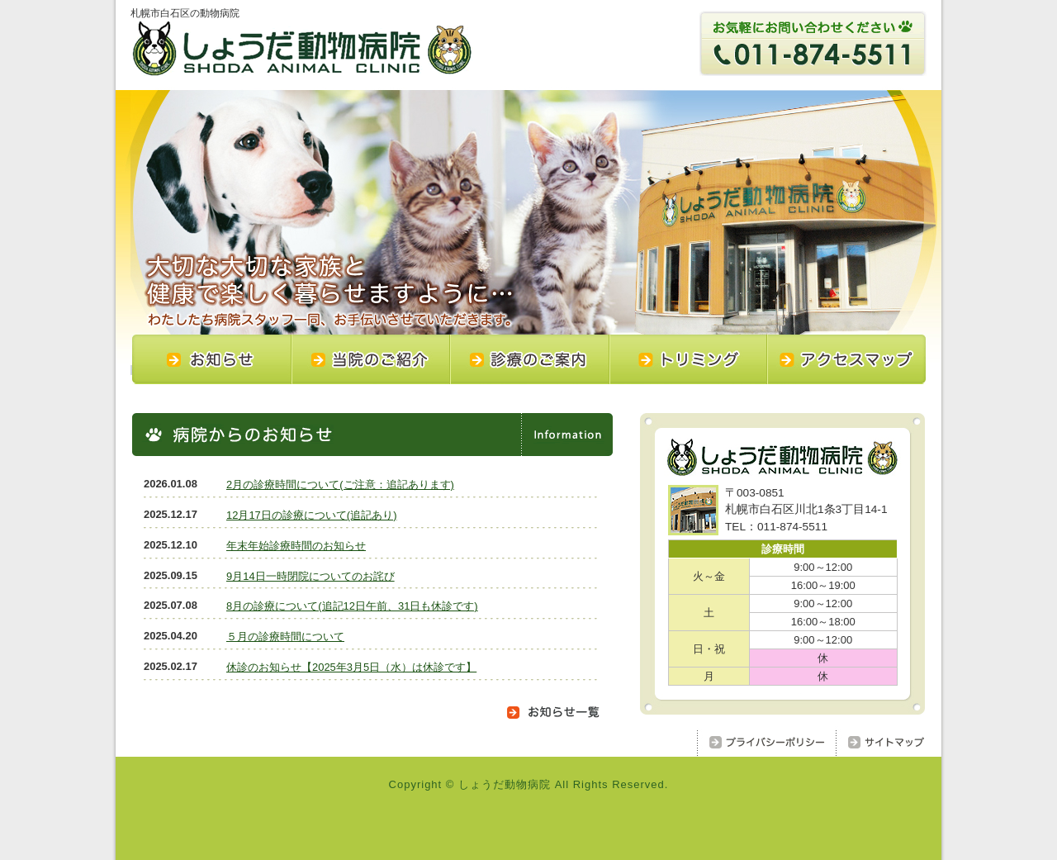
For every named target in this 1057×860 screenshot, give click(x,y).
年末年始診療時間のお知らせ (296, 545)
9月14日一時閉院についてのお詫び (310, 576)
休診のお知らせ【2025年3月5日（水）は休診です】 (351, 667)
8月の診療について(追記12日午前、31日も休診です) (352, 606)
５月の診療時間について (285, 636)
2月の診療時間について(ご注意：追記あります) (340, 484)
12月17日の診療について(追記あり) (311, 515)
